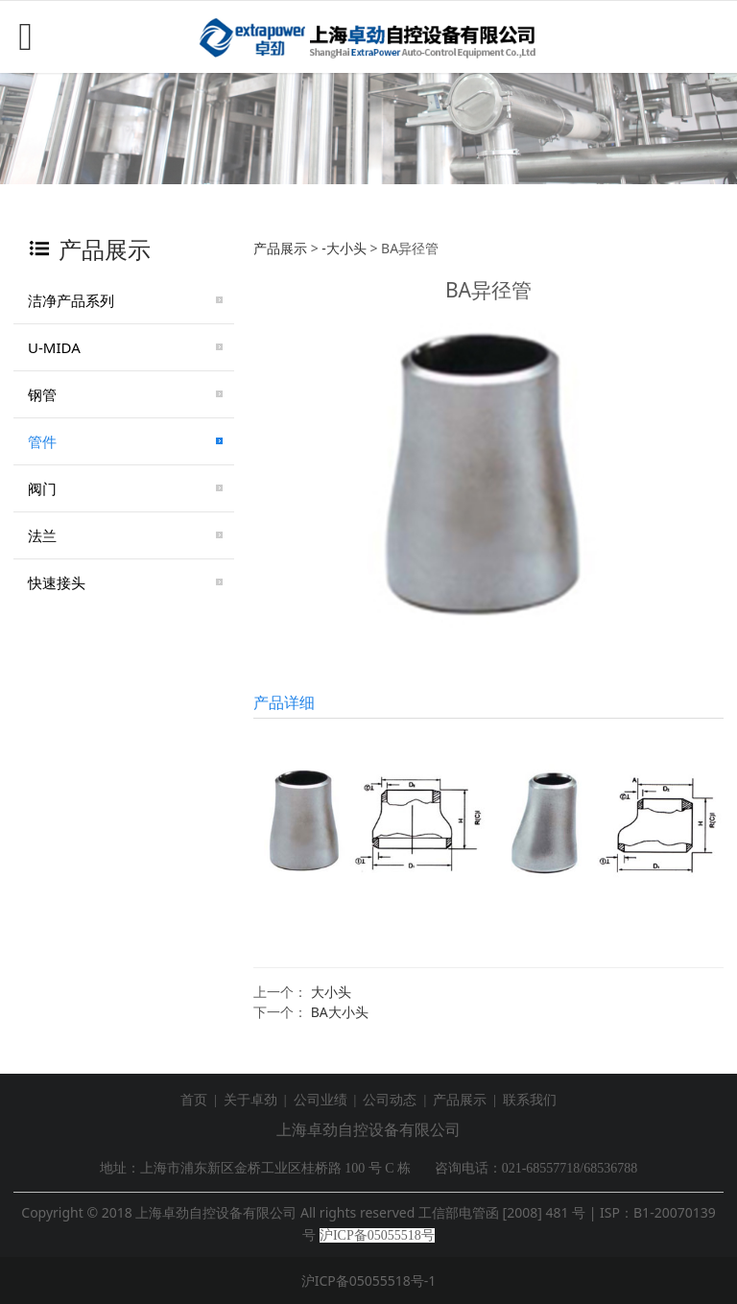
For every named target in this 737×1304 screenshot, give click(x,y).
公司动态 (389, 1100)
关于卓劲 (250, 1100)
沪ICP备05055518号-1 (369, 1280)
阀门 (42, 488)
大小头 (331, 992)
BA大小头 (339, 1012)
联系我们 (530, 1100)
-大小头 (344, 248)
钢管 (42, 394)
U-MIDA (54, 347)
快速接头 (56, 582)
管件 (42, 441)
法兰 (42, 535)
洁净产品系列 (71, 300)
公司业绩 (320, 1100)
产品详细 (284, 702)
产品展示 (280, 248)
